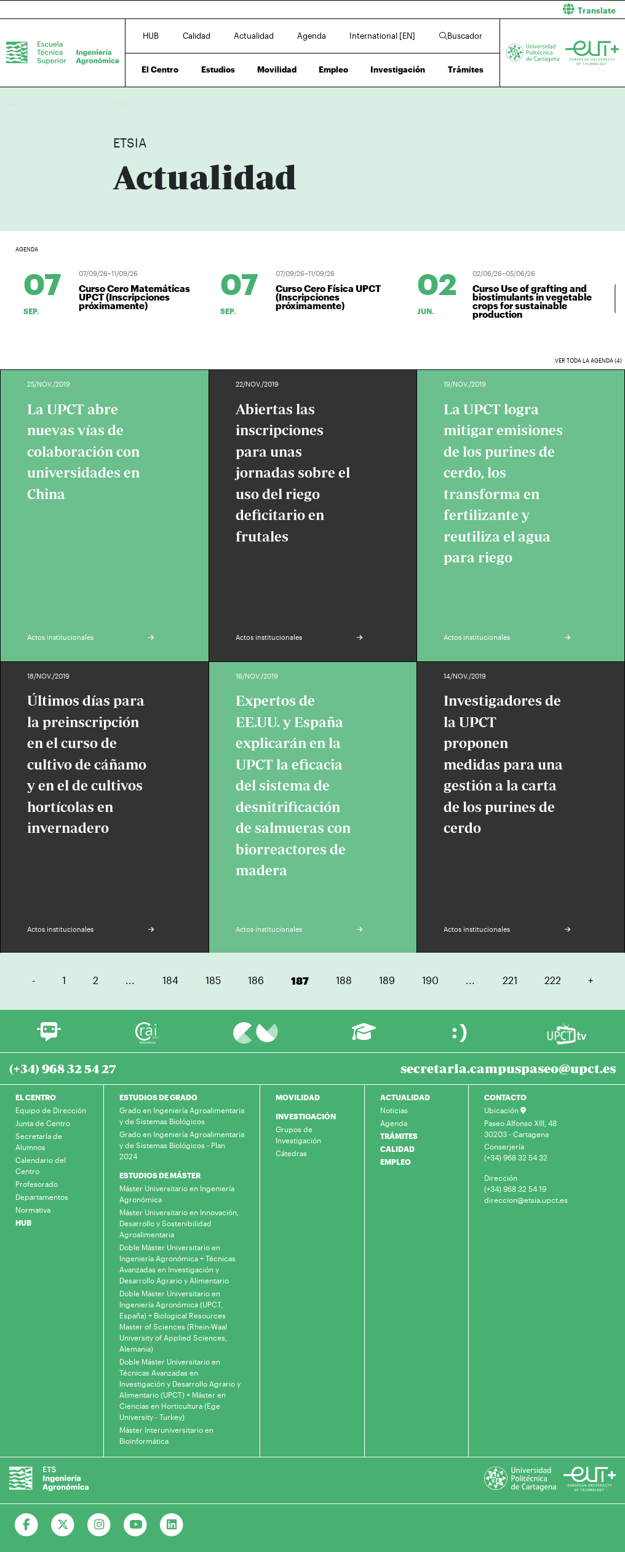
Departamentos (41, 1196)
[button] (473, 9)
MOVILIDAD (298, 1097)
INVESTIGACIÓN (306, 1116)
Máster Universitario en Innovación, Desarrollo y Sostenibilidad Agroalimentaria (179, 1223)
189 (387, 980)
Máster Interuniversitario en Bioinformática (166, 1435)
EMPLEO (395, 1161)
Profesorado (36, 1184)
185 (213, 980)
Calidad (196, 36)
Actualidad (254, 36)
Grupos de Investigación (298, 1134)
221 (510, 980)
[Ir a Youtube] (135, 1525)
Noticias (394, 1110)
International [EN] (382, 36)
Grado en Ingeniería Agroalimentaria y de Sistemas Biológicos (181, 1115)
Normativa (32, 1209)
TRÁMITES (399, 1136)
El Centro (159, 69)
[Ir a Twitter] (63, 1525)
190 (430, 980)
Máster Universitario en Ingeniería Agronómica (176, 1193)
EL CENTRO (35, 1097)
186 (256, 980)
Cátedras (291, 1153)
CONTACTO (505, 1097)
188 (344, 980)
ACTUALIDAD (405, 1097)
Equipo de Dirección (50, 1110)
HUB (151, 36)
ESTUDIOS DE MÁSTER (160, 1175)
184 (170, 980)
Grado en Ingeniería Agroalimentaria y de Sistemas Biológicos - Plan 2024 (181, 1145)
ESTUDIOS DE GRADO (158, 1097)
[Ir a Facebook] (26, 1525)
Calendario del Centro (40, 1165)
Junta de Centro (42, 1123)
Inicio (123, 103)
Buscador (460, 36)
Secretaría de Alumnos (38, 1141)
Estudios (218, 69)
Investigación (397, 69)
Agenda (311, 36)
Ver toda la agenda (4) (588, 360)
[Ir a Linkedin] (171, 1525)
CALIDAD (397, 1148)
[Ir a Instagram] (99, 1525)
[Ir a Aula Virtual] (364, 1037)
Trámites (466, 69)
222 (552, 980)
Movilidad (277, 69)
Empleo (333, 69)
